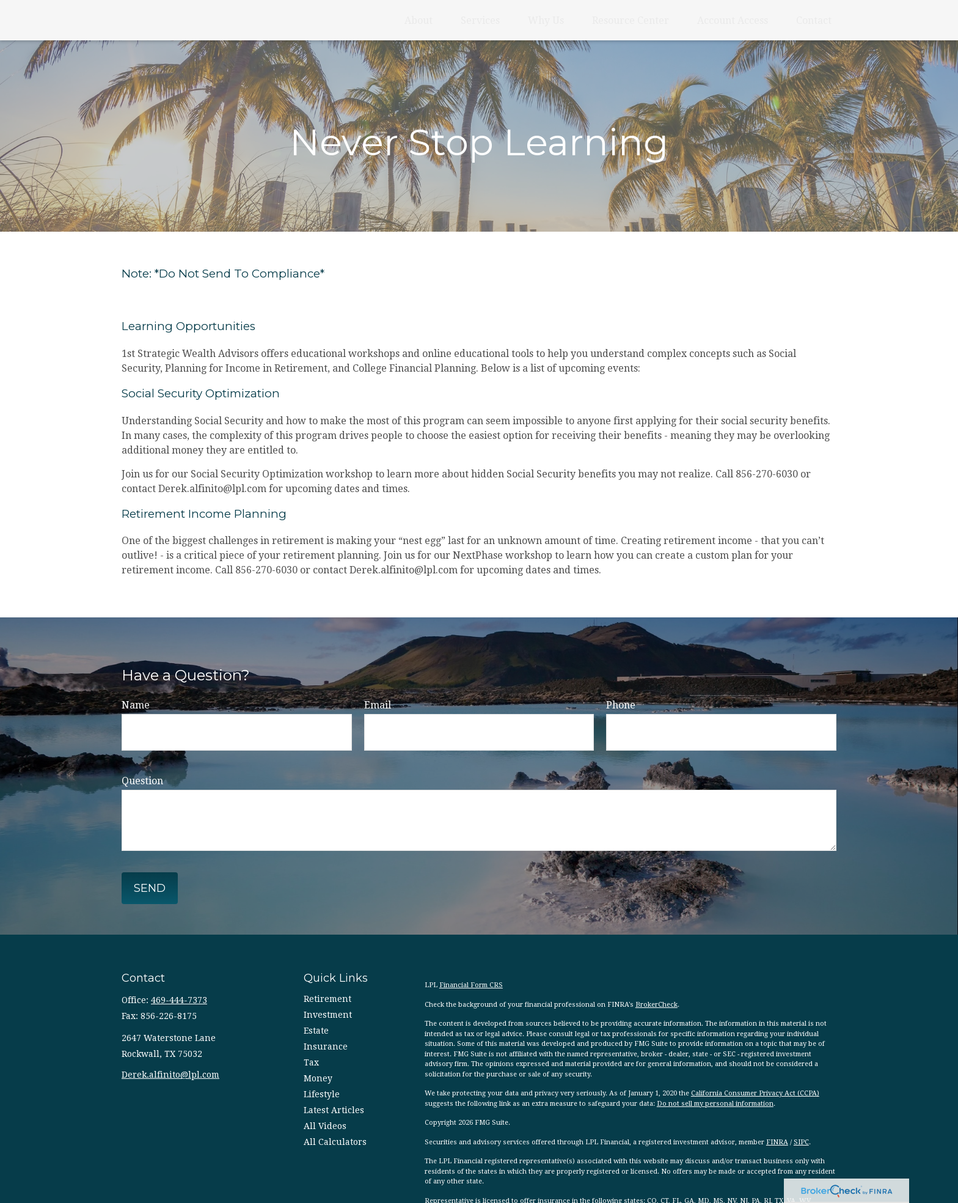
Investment (328, 1015)
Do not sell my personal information (715, 1104)
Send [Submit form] (150, 888)
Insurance (326, 1046)
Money (318, 1078)
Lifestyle (322, 1094)
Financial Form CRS (471, 985)
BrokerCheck (656, 1005)
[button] (418, 20)
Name (136, 705)
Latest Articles (334, 1110)
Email (377, 705)
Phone (620, 705)
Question (142, 781)
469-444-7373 (179, 1000)
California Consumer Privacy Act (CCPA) (755, 1093)
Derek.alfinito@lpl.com (170, 1075)
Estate (316, 1031)
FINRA (777, 1142)
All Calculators (335, 1142)
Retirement (327, 999)
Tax (311, 1062)
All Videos (325, 1126)
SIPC (801, 1142)
